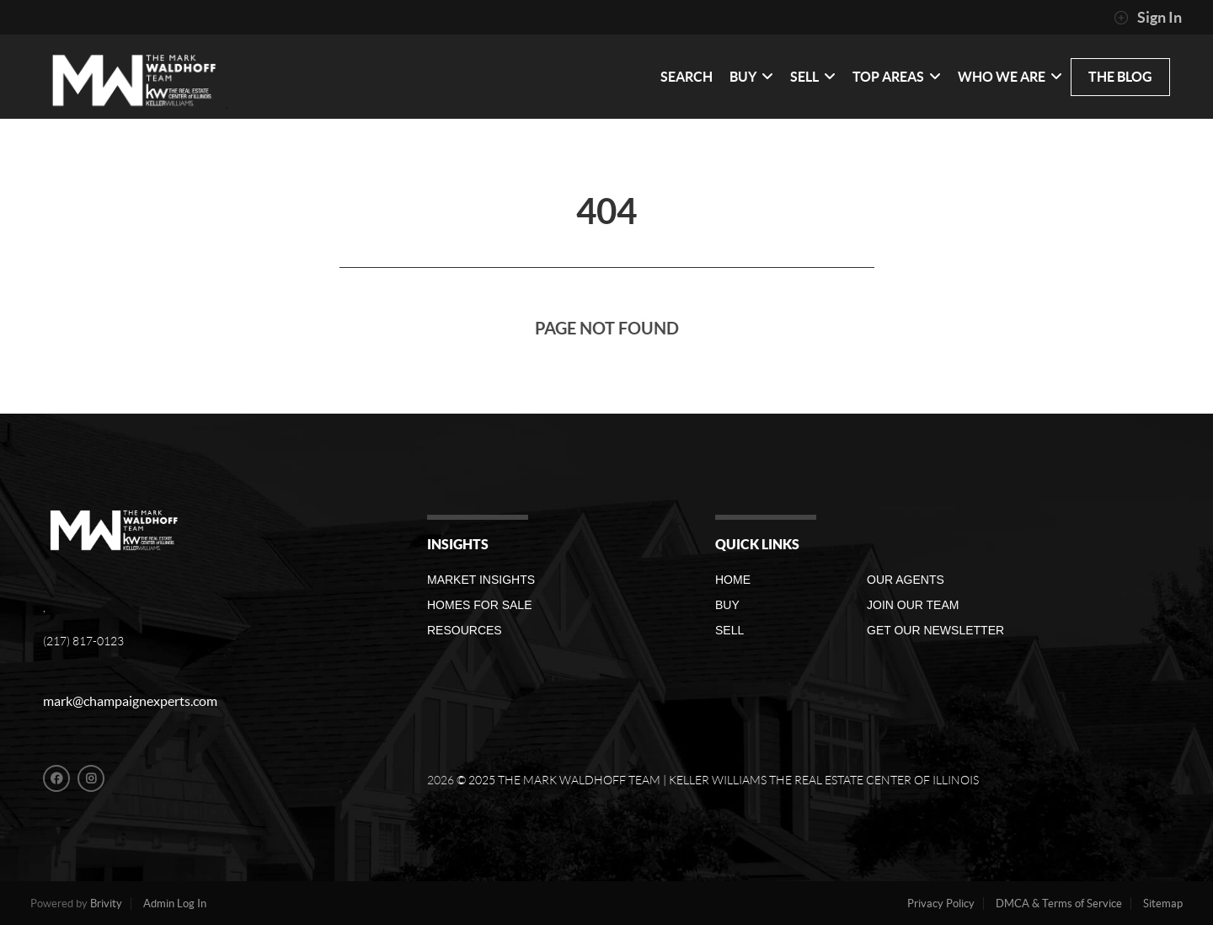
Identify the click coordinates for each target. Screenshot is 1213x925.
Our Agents (905, 579)
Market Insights (481, 579)
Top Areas (896, 76)
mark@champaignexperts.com (130, 700)
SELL (813, 76)
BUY (751, 76)
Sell (729, 630)
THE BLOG (1120, 76)
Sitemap (1163, 903)
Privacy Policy (941, 903)
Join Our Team (913, 605)
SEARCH (686, 76)
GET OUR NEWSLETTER (935, 630)
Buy (727, 605)
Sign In (1148, 17)
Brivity (106, 903)
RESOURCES (464, 630)
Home (733, 579)
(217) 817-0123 (83, 641)
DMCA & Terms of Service (1059, 903)
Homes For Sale (479, 605)
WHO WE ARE (1010, 76)
